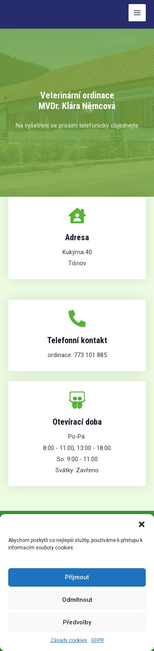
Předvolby (77, 622)
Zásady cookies (69, 640)
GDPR (97, 640)
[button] (142, 524)
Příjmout (77, 577)
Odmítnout (77, 599)
